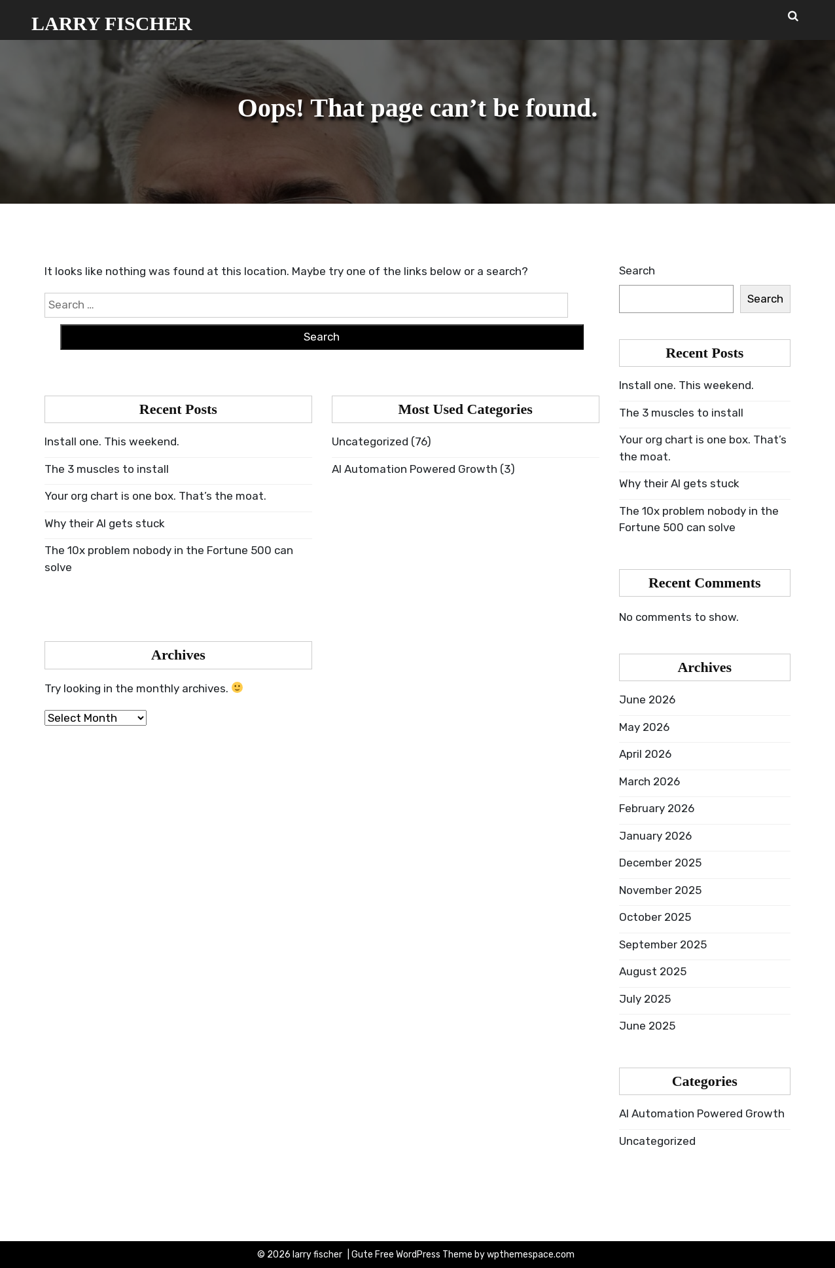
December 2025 (660, 862)
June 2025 (647, 1025)
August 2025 (652, 971)
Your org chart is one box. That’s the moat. (155, 495)
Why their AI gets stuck (104, 523)
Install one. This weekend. (111, 441)
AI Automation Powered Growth (414, 469)
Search (637, 270)
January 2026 (655, 835)
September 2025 (663, 944)
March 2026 (649, 781)
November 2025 (660, 890)
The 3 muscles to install (106, 469)
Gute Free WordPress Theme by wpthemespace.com (463, 1254)
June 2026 (647, 699)
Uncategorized (370, 441)
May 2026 (644, 727)
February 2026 (656, 808)
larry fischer (111, 23)
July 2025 (645, 998)
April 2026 (645, 753)
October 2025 (655, 916)
